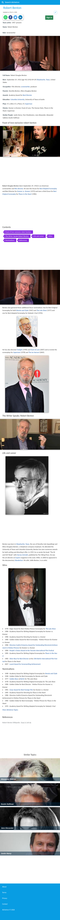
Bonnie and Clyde (22, 310)
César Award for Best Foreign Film (21, 690)
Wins (50, 236)
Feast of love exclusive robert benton (18, 232)
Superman (28, 104)
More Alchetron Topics (10, 710)
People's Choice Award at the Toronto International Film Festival (32, 650)
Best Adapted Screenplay (48, 189)
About (4, 887)
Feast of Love (35, 350)
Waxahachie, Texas (43, 80)
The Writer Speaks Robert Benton (17, 236)
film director (19, 189)
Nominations (9, 240)
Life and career (39, 236)
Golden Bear (14, 679)
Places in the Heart (25, 194)
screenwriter (25, 87)
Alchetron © (8, 910)
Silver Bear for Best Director (19, 659)
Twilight (19, 350)
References (23, 240)
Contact (5, 904)
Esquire (17, 558)
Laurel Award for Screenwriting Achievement (25, 664)
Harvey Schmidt (22, 555)
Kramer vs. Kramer (23, 191)
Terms (4, 892)
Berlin (22, 679)
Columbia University (17, 99)
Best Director (27, 95)
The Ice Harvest (34, 352)
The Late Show (42, 310)
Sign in (49, 17)
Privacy (4, 898)
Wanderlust (19, 560)
